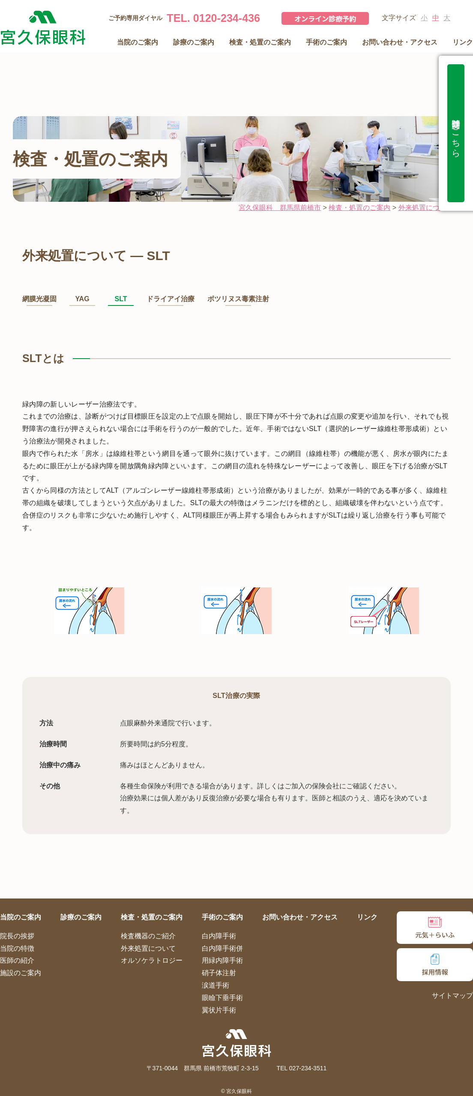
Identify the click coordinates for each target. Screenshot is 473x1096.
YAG (82, 298)
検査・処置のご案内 (260, 42)
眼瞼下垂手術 (222, 997)
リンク (462, 42)
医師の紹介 (17, 960)
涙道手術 (215, 985)
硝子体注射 (219, 972)
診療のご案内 (193, 42)
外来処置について (148, 948)
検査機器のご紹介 (148, 936)
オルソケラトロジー (152, 960)
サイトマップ (452, 995)
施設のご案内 (20, 972)
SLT (120, 298)
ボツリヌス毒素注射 (238, 298)
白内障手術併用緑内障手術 (222, 954)
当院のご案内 (137, 42)
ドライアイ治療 (171, 298)
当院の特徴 (17, 948)
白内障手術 (219, 936)
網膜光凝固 (39, 298)
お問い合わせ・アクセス (399, 42)
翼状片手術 (219, 1010)
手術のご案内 (326, 42)
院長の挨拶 (17, 936)
